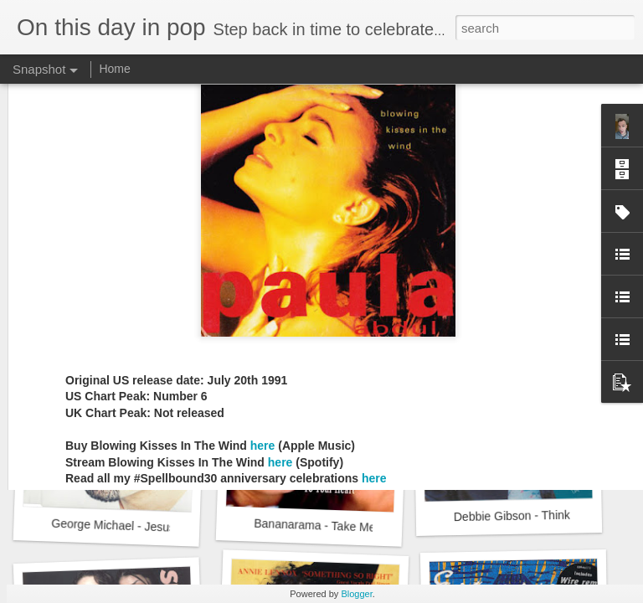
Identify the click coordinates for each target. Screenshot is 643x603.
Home (114, 68)
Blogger (356, 594)
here (262, 281)
